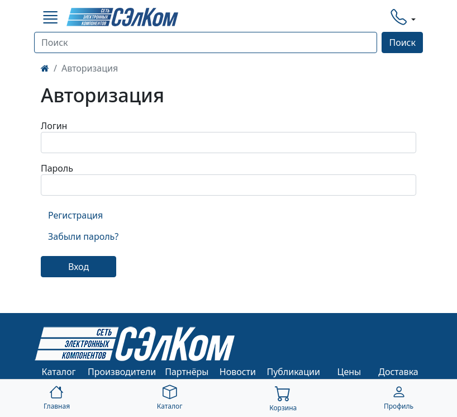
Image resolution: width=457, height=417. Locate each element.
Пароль (57, 168)
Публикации (293, 372)
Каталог (59, 372)
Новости (238, 372)
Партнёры (186, 372)
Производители (122, 372)
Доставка (398, 372)
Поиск (402, 42)
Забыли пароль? (83, 236)
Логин (54, 126)
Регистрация (75, 215)
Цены (349, 372)
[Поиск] (205, 42)
